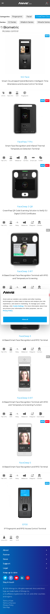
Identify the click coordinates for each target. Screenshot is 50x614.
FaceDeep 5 (25, 463)
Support (6, 564)
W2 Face (25, 77)
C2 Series (12, 22)
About (6, 550)
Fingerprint (17, 16)
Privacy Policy (7, 311)
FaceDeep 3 (25, 336)
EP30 (25, 524)
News (5, 559)
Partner (6, 555)
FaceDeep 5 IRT (25, 398)
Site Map (6, 607)
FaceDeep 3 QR (25, 206)
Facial (29, 16)
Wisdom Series (26, 22)
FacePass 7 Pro (25, 142)
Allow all (25, 319)
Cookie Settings (18, 306)
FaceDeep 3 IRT (25, 271)
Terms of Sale (8, 601)
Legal (5, 568)
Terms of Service (9, 603)
